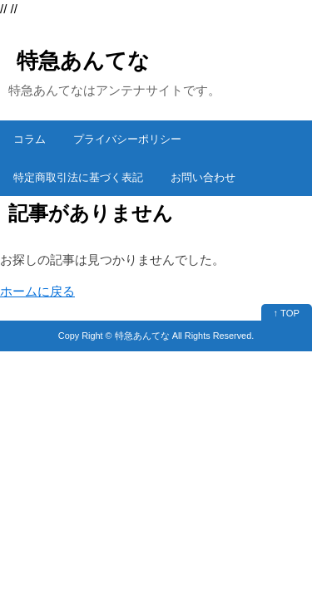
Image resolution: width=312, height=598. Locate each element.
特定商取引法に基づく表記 (78, 177)
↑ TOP (287, 313)
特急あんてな (83, 60)
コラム (29, 139)
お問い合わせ (203, 177)
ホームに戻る (37, 291)
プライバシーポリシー (127, 139)
